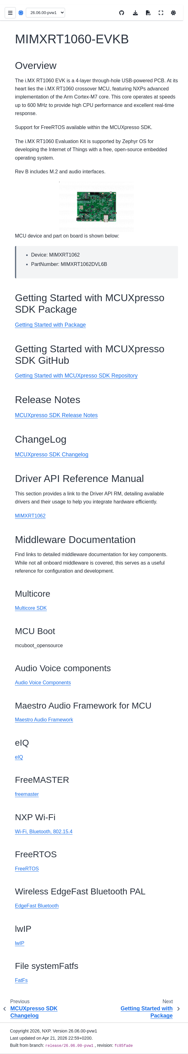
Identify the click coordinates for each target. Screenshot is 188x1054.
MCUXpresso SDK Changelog (51, 454)
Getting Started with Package (50, 325)
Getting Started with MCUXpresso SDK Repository (76, 376)
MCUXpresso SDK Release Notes (56, 415)
